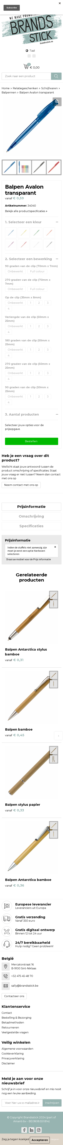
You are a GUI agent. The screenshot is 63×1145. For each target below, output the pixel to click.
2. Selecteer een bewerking (28, 259)
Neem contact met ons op (21, 485)
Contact (7, 1012)
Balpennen (9, 92)
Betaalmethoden (13, 1022)
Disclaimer (8, 1063)
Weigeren (54, 1139)
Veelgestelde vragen (15, 1032)
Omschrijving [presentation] (31, 516)
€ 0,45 (14, 735)
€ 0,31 (14, 660)
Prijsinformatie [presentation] (31, 506)
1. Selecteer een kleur (23, 222)
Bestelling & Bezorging (16, 1017)
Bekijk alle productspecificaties (26, 211)
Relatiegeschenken (25, 88)
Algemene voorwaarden (17, 1048)
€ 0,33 (14, 810)
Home (6, 88)
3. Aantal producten (22, 414)
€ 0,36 (14, 885)
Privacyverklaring (13, 1058)
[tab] (31, 507)
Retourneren (10, 1027)
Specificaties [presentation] (31, 526)
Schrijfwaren (49, 88)
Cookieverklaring (13, 1053)
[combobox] (26, 76)
